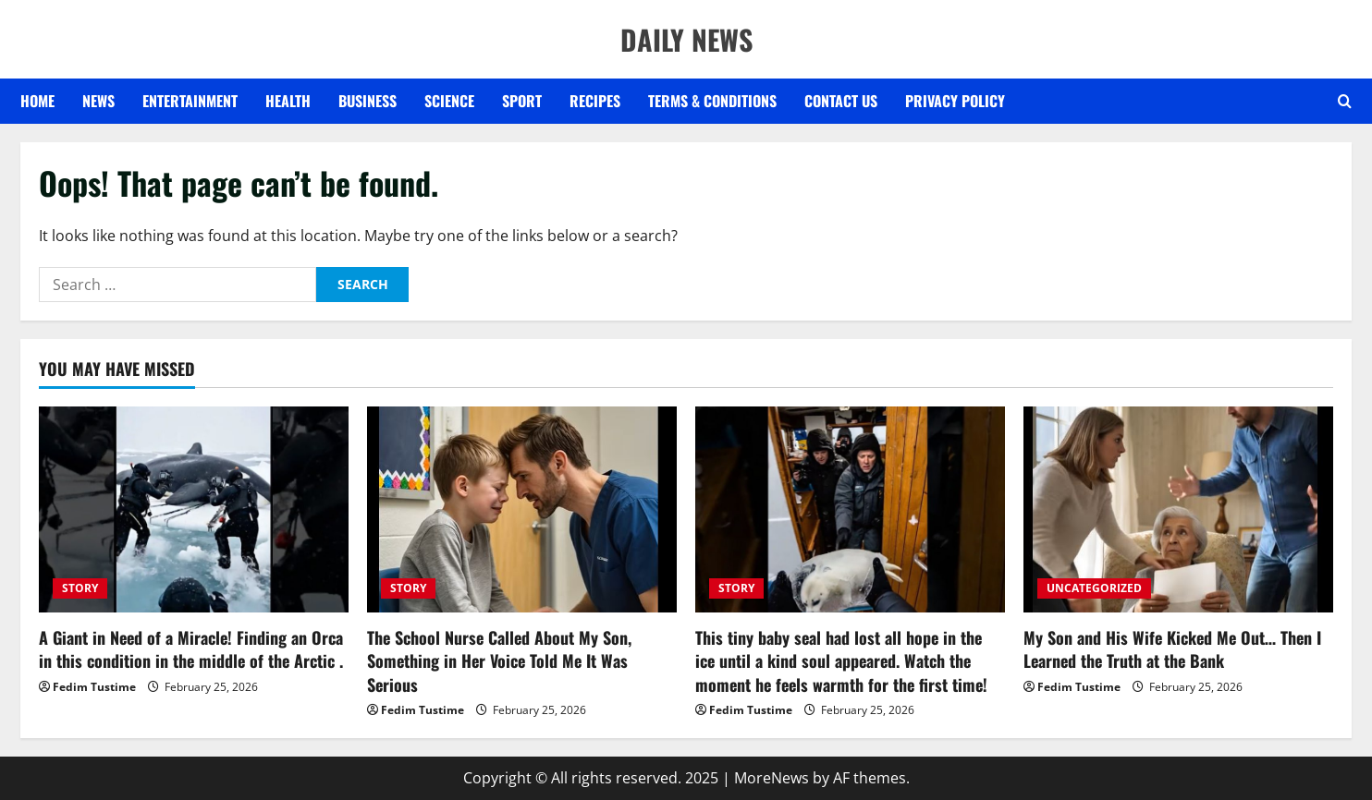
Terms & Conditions (712, 101)
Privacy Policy (955, 101)
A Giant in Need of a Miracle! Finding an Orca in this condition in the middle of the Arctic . (191, 649)
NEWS (98, 101)
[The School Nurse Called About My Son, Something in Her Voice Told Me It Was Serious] (522, 509)
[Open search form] (1345, 101)
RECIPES (595, 101)
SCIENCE (449, 101)
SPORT (522, 101)
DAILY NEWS (686, 39)
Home (37, 101)
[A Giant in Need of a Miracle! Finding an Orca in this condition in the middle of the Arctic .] (194, 509)
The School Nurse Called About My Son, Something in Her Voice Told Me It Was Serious (499, 660)
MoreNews (771, 778)
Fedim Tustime (94, 687)
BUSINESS (367, 101)
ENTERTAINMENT (190, 101)
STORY (80, 588)
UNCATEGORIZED (1094, 588)
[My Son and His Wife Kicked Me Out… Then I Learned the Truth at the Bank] (1178, 509)
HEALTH (288, 101)
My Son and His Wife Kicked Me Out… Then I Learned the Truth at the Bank (1172, 649)
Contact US (840, 101)
